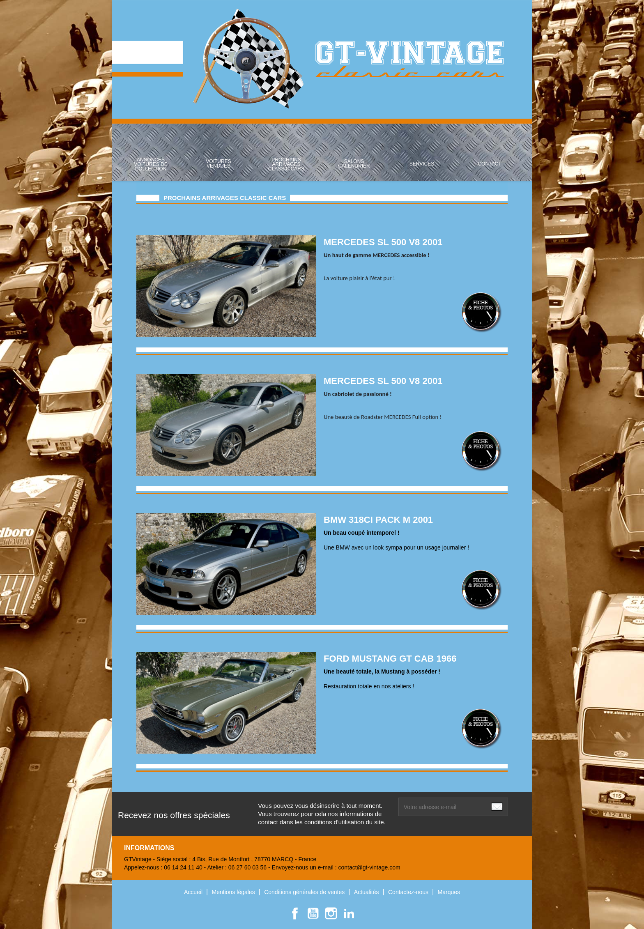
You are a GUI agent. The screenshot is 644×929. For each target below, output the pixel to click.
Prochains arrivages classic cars (286, 164)
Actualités (367, 892)
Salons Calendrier (354, 164)
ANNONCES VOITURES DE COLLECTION (150, 164)
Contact (489, 164)
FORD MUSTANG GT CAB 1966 (390, 658)
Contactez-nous (409, 892)
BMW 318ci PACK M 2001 (378, 520)
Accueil (194, 892)
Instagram (331, 913)
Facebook (295, 913)
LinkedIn (349, 913)
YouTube (313, 913)
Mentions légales (234, 892)
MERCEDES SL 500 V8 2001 (383, 242)
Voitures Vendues (218, 164)
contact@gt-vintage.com (369, 867)
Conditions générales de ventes (305, 892)
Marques (449, 892)
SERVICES (421, 164)
